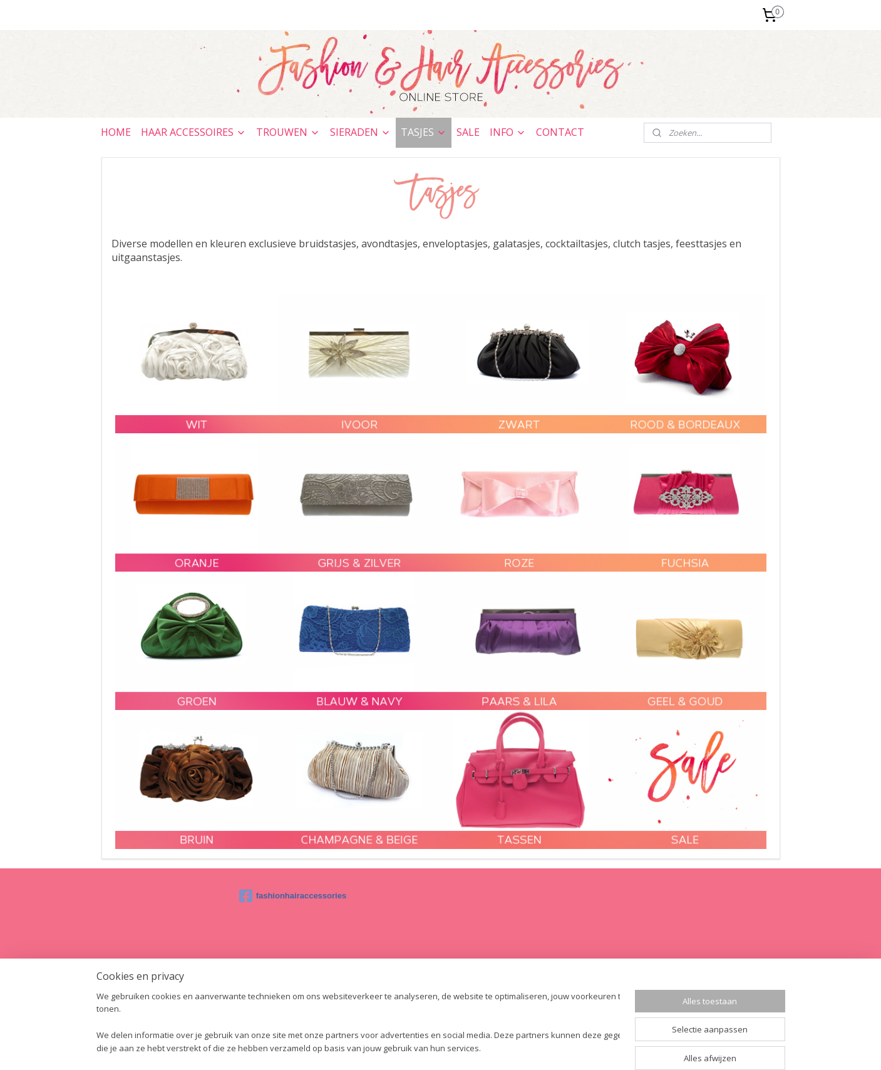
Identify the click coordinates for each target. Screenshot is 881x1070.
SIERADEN (360, 132)
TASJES (423, 132)
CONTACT (560, 132)
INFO (508, 132)
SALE (468, 132)
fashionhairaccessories (293, 895)
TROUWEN (288, 132)
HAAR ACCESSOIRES (193, 132)
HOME (116, 132)
